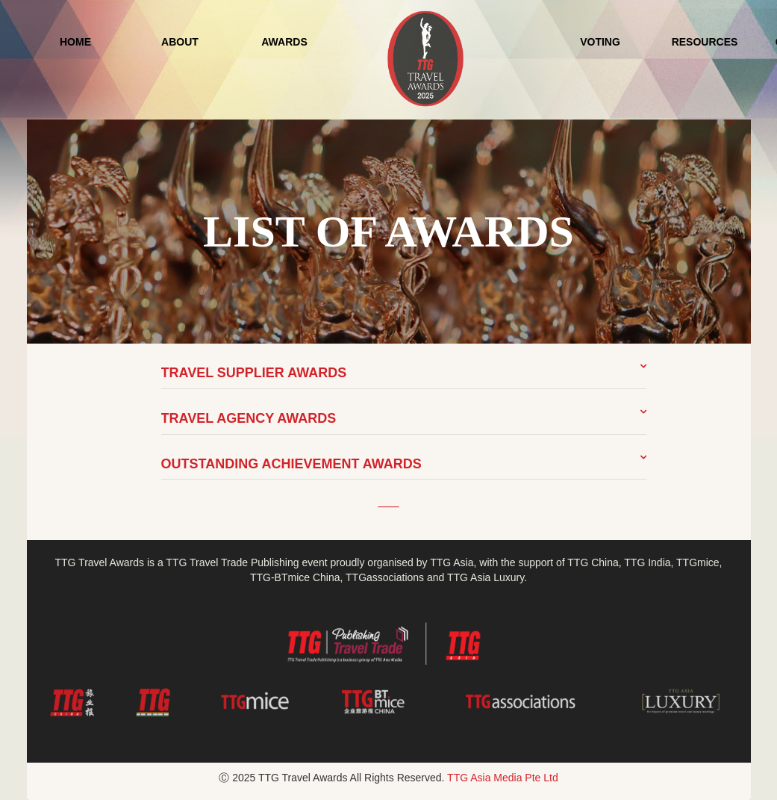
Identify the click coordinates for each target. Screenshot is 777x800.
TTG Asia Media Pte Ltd (502, 778)
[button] (403, 374)
